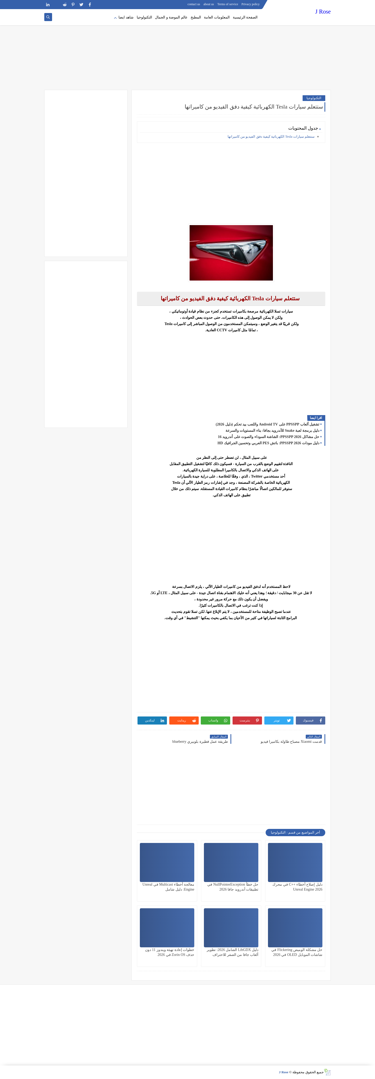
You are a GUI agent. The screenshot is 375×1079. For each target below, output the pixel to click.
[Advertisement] (187, 49)
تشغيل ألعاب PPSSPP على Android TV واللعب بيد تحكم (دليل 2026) (267, 424)
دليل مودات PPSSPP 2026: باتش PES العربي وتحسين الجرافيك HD (268, 443)
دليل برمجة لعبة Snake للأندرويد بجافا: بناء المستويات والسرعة (272, 431)
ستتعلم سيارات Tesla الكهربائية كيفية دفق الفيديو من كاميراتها (271, 136)
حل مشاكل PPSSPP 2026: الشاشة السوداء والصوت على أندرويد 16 (268, 437)
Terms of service (227, 4)
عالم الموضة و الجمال (171, 17)
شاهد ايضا (126, 17)
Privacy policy (250, 4)
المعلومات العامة (217, 17)
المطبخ (196, 17)
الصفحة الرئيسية (245, 17)
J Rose (323, 11)
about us (208, 4)
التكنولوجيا (144, 17)
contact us (194, 4)
